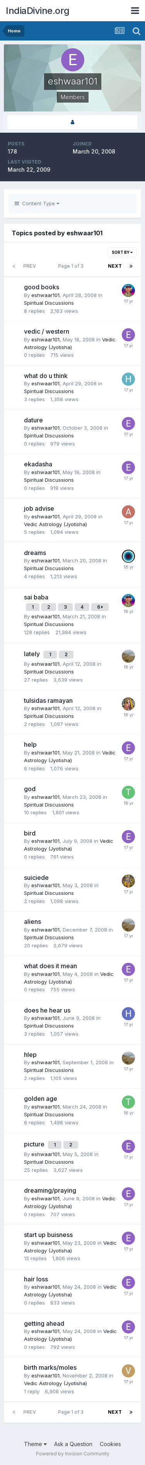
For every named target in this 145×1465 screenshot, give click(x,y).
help (30, 744)
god (30, 789)
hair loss (36, 1279)
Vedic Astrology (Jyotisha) (55, 524)
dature (33, 420)
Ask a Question (73, 1444)
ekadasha (38, 464)
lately (32, 654)
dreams (35, 553)
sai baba (36, 597)
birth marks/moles (50, 1367)
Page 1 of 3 (72, 266)
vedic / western (46, 331)
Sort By (122, 252)
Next (115, 266)
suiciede (36, 877)
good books (41, 287)
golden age (40, 1098)
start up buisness (48, 1235)
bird (30, 833)
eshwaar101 (45, 295)
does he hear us (47, 1010)
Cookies (110, 1444)
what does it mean (50, 966)
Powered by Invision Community (72, 1454)
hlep (30, 1054)
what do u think (46, 376)
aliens (32, 921)
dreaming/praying (50, 1190)
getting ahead (44, 1323)
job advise (39, 508)
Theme (35, 1444)
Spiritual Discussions (49, 303)
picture (35, 1144)
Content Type (37, 203)
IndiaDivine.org (38, 10)
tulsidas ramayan (48, 700)
